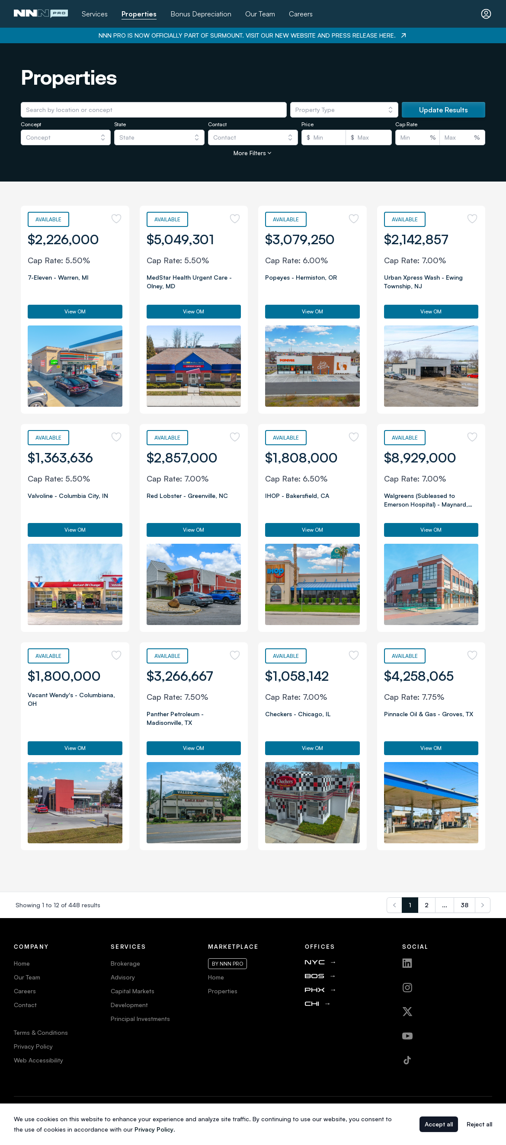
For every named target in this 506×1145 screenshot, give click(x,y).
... (444, 905)
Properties (139, 14)
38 (464, 905)
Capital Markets (132, 991)
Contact (25, 1004)
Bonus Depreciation (200, 14)
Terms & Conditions (41, 1032)
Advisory (123, 977)
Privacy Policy (33, 1046)
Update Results (443, 109)
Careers (301, 14)
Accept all (439, 1124)
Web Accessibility (38, 1060)
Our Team (260, 14)
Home (22, 963)
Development (129, 1004)
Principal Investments (140, 1018)
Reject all (479, 1124)
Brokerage (125, 963)
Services (95, 14)
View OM (75, 311)
